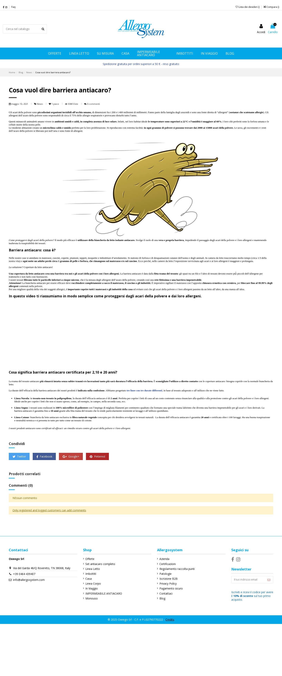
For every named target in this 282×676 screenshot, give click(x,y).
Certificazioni (165, 564)
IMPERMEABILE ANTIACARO (102, 593)
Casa (87, 578)
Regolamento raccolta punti (175, 569)
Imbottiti (89, 574)
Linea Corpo (92, 583)
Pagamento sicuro (169, 588)
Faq (13, 7)
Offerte (88, 559)
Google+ (71, 456)
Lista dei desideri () (248, 7)
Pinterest (97, 456)
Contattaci (164, 593)
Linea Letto (91, 569)
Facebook (44, 456)
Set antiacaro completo (99, 564)
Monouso (90, 598)
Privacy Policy (166, 583)
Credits (169, 620)
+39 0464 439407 (24, 574)
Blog (160, 598)
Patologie (163, 574)
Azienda (162, 559)
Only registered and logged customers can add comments (49, 510)
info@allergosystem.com (29, 580)
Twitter (19, 456)
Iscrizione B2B (166, 578)
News (40, 103)
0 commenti (93, 103)
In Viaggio (90, 588)
